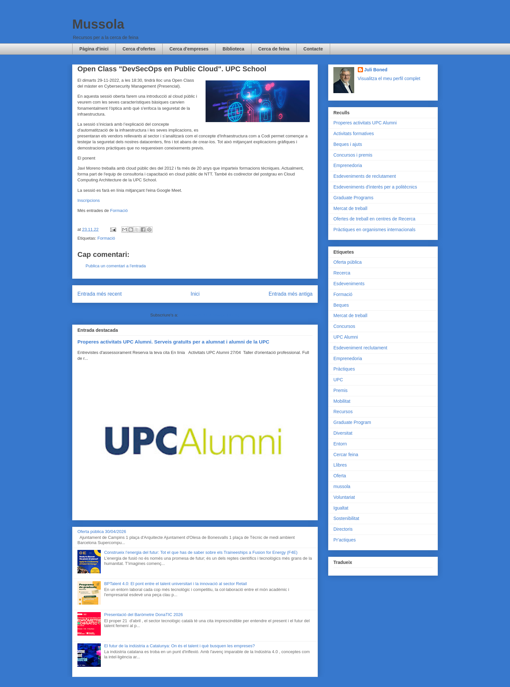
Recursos (343, 411)
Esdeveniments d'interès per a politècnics (375, 186)
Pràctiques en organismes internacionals (374, 229)
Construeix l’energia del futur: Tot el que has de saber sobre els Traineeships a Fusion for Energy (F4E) (200, 552)
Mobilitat (341, 401)
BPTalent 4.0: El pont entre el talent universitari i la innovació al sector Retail (175, 583)
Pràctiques (344, 369)
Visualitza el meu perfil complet (389, 78)
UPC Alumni (345, 337)
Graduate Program (352, 422)
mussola (341, 486)
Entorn (340, 443)
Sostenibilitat (346, 518)
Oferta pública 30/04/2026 (101, 531)
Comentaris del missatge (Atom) (209, 315)
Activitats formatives (353, 133)
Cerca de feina (273, 48)
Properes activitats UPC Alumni (365, 122)
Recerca (341, 272)
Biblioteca (233, 48)
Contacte (313, 48)
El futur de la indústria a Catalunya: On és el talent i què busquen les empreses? (179, 645)
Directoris (343, 529)
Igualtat (340, 508)
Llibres (340, 465)
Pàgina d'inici (94, 48)
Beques (341, 305)
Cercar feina (345, 454)
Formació (119, 210)
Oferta (339, 475)
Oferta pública (347, 262)
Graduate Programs (353, 197)
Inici (195, 294)
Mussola (98, 24)
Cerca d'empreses (188, 48)
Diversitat (342, 433)
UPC (338, 379)
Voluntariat (344, 497)
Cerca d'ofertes (139, 48)
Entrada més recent (99, 294)
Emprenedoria (347, 165)
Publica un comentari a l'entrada (116, 265)
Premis (340, 390)
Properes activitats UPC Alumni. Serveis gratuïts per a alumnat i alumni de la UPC (173, 341)
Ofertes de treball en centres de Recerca (374, 218)
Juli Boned (376, 69)
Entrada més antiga (291, 294)
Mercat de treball (350, 208)
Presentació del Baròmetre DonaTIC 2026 (143, 614)
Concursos (344, 326)
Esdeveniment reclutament (360, 347)
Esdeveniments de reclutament (364, 176)
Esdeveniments (349, 283)
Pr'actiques (344, 539)
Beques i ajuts (347, 144)
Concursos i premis (352, 155)
